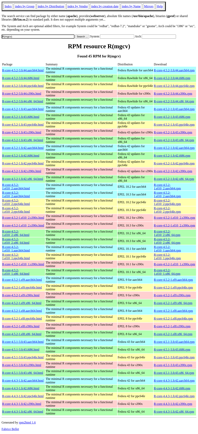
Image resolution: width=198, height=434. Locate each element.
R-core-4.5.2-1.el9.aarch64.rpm (173, 279)
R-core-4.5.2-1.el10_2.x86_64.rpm (167, 233)
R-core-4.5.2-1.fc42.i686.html (20, 155)
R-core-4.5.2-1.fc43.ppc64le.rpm (174, 124)
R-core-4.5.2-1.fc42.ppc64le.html (23, 163)
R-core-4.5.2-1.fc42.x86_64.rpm (174, 179)
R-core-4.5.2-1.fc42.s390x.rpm (173, 171)
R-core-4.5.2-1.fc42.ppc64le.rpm (174, 163)
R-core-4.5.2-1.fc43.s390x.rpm (173, 132)
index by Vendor (77, 6)
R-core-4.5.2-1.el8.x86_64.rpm (173, 334)
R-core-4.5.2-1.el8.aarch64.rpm (173, 310)
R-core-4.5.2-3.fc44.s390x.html (21, 93)
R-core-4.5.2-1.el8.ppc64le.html (22, 318)
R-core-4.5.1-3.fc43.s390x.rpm (173, 365)
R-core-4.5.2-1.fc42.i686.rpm (172, 155)
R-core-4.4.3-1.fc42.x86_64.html (22, 411)
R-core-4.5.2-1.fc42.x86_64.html (22, 179)
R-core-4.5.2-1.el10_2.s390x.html (23, 217)
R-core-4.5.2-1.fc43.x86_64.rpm (174, 140)
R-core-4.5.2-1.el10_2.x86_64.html (15, 233)
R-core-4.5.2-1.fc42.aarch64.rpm (174, 148)
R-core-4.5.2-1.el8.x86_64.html (21, 334)
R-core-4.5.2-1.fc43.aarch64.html (23, 109)
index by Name (131, 6)
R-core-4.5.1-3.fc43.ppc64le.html (23, 357)
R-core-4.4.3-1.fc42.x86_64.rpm (174, 411)
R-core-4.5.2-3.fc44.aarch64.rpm (174, 70)
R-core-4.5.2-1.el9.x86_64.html (21, 303)
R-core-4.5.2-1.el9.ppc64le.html (22, 287)
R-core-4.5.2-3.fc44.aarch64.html (23, 70)
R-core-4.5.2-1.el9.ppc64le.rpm (173, 287)
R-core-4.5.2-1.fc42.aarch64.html (23, 148)
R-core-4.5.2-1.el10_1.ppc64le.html (16, 256)
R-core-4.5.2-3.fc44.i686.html (20, 78)
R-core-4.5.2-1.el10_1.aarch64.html (16, 248)
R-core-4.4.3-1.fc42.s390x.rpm (173, 403)
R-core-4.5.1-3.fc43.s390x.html (21, 365)
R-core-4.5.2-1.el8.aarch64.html (22, 310)
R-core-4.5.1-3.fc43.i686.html (20, 349)
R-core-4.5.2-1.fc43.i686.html (20, 116)
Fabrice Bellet (10, 429)
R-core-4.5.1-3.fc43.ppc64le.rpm (174, 357)
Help (160, 6)
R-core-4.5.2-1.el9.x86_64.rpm (173, 303)
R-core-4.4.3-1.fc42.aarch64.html (23, 380)
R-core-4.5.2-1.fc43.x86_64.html (22, 140)
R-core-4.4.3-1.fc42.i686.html (20, 388)
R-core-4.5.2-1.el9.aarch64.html (22, 279)
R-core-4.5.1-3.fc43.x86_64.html (22, 372)
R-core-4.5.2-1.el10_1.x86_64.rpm (167, 272)
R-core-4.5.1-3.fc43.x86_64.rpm (174, 372)
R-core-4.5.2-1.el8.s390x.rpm (172, 326)
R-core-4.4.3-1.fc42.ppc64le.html (23, 396)
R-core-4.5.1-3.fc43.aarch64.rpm (174, 341)
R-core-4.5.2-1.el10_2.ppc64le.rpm (167, 202)
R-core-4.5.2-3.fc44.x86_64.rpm (174, 101)
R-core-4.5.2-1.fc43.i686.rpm (172, 116)
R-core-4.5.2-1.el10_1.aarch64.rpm (167, 248)
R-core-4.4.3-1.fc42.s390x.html (21, 403)
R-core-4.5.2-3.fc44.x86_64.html (22, 101)
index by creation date (105, 6)
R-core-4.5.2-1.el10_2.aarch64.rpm (167, 186)
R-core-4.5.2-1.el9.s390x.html (20, 295)
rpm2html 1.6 (27, 422)
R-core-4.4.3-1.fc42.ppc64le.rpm (174, 396)
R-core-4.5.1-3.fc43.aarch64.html (23, 341)
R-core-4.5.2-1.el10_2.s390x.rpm (174, 217)
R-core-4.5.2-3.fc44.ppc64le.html (23, 85)
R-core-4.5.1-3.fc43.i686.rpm (172, 349)
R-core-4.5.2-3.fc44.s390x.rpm (173, 93)
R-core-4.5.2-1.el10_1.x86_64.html (15, 272)
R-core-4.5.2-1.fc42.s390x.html (21, 171)
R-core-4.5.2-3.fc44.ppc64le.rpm (174, 85)
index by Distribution (51, 6)
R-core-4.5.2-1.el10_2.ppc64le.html (16, 202)
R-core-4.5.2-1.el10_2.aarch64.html (16, 186)
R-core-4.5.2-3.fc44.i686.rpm (172, 78)
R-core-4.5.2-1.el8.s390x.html (20, 326)
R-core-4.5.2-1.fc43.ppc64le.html (23, 124)
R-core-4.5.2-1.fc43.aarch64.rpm (174, 109)
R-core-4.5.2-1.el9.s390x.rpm (172, 295)
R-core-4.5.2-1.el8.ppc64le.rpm (173, 318)
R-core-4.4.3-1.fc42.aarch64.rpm (174, 380)
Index (8, 6)
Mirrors (149, 6)
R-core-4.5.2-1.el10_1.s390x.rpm (174, 264)
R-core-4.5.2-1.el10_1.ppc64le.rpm (167, 256)
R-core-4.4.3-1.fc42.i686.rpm (172, 388)
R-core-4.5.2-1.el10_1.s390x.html (23, 264)
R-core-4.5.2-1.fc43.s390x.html (21, 132)
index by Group (24, 6)
